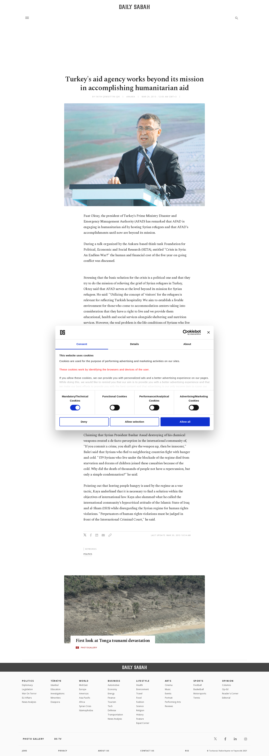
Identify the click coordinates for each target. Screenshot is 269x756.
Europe (82, 689)
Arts (168, 680)
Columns (226, 685)
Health (139, 685)
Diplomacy (27, 685)
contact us (147, 750)
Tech (110, 706)
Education (55, 689)
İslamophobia (86, 710)
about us (103, 750)
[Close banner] (208, 332)
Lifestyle (142, 680)
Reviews (169, 706)
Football (197, 685)
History (139, 714)
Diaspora (55, 701)
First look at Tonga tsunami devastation (114, 640)
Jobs (24, 750)
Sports (198, 680)
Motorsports (199, 693)
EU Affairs (27, 697)
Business (114, 680)
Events (168, 693)
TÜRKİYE (56, 680)
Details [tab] (134, 344)
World (83, 680)
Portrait (168, 697)
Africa (82, 701)
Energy (111, 693)
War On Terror (29, 693)
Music (168, 689)
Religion (140, 710)
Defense (112, 710)
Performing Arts (173, 701)
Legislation (27, 689)
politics (88, 554)
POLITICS (28, 680)
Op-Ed (225, 689)
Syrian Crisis (85, 706)
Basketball (198, 689)
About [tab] (187, 344)
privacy (62, 750)
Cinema (168, 685)
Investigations (57, 693)
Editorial (226, 697)
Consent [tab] (81, 344)
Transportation (115, 714)
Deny (84, 421)
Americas (83, 693)
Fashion (140, 701)
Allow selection (134, 421)
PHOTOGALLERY (89, 647)
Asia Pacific (84, 697)
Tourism (112, 701)
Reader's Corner (230, 693)
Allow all (185, 421)
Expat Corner (142, 723)
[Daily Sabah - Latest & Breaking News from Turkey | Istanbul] (134, 7)
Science (140, 706)
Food (139, 697)
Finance (111, 697)
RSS (187, 750)
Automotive (113, 685)
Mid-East (83, 685)
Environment (142, 689)
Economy (112, 689)
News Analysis (29, 701)
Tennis (196, 697)
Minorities (55, 697)
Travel (139, 693)
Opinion (228, 680)
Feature (140, 718)
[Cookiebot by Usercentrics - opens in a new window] (185, 332)
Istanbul (55, 685)
